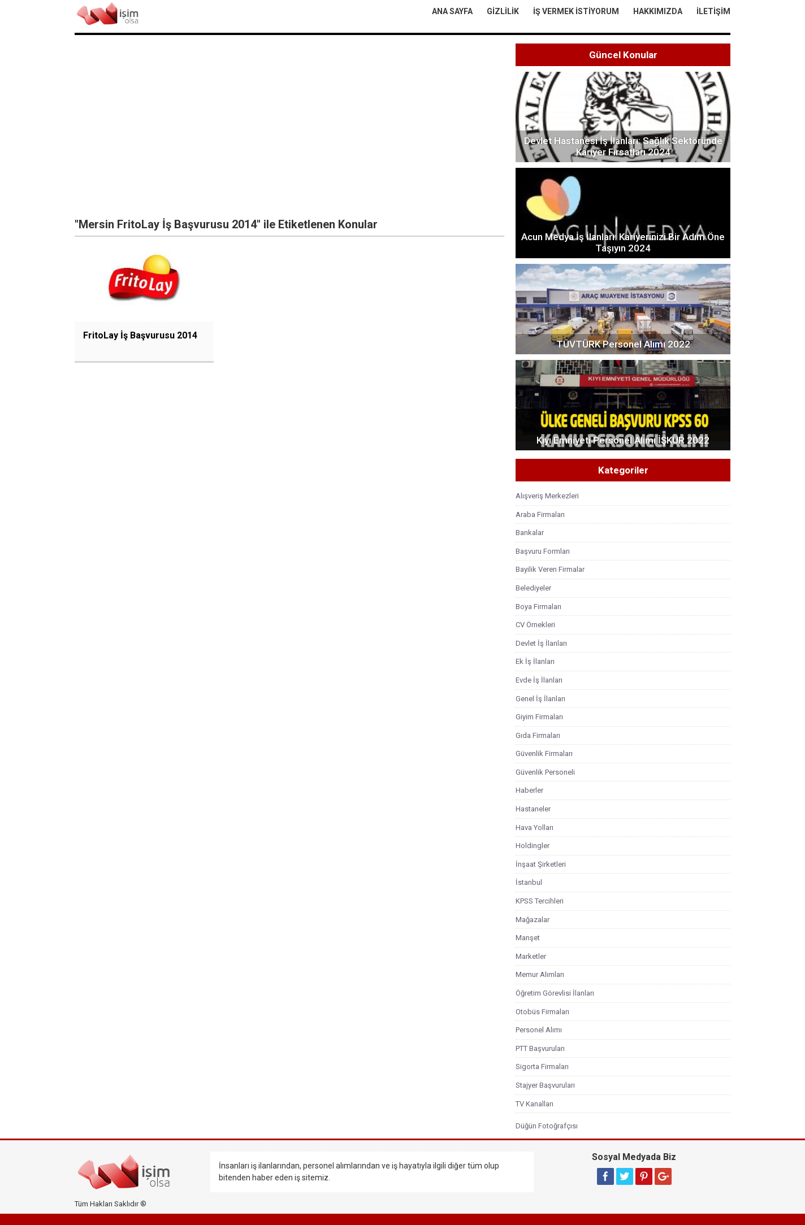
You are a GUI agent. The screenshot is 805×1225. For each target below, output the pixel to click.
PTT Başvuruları (540, 1048)
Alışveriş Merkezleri (547, 496)
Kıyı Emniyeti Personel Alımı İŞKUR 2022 (622, 440)
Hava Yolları (534, 827)
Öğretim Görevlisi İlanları (555, 993)
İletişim (713, 11)
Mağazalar (532, 919)
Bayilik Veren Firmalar (550, 569)
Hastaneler (533, 809)
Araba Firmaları (540, 514)
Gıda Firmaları (538, 735)
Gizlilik (503, 11)
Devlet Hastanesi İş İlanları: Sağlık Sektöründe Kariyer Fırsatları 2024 (623, 146)
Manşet (528, 937)
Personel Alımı (539, 1030)
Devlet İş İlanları (541, 643)
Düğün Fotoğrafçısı (547, 1126)
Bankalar (530, 532)
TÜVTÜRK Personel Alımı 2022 (623, 344)
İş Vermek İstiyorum (576, 11)
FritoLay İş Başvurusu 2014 (140, 335)
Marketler (531, 956)
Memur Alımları (540, 974)
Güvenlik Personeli (545, 772)
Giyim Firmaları (539, 717)
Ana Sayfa (452, 11)
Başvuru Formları (543, 551)
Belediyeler (533, 588)
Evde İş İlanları (539, 680)
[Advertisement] (289, 128)
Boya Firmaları (538, 606)
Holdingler (532, 845)
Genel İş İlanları (540, 698)
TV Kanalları (534, 1104)
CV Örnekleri (535, 624)
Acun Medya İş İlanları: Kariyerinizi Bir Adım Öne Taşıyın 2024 (623, 242)
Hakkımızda (657, 11)
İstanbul (529, 882)
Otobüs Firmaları (542, 1011)
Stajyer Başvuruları (545, 1085)
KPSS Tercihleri (540, 901)
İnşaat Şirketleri (541, 864)
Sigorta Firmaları (542, 1066)
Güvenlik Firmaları (544, 753)
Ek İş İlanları (535, 661)
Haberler (529, 790)
